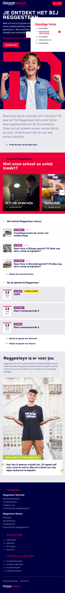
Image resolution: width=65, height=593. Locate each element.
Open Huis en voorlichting (44, 32)
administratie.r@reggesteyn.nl (16, 527)
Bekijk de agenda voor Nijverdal (23, 338)
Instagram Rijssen (14, 571)
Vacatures (11, 550)
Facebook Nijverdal (14, 561)
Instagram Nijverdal (15, 564)
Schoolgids (43, 37)
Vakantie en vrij (45, 40)
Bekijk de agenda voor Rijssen (22, 343)
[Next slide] (62, 192)
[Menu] (57, 3)
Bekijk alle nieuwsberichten (21, 274)
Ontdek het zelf (15, 207)
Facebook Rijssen (14, 567)
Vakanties (10, 543)
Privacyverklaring (10, 581)
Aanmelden (43, 28)
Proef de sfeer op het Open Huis (23, 145)
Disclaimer (24, 581)
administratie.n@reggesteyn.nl (16, 508)
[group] (21, 192)
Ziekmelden (43, 43)
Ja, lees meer (11, 45)
